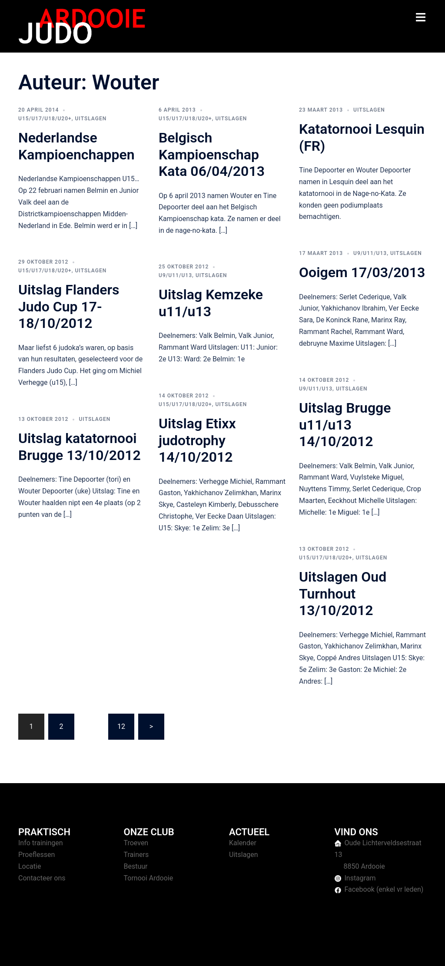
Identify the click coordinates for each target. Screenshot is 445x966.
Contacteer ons (42, 878)
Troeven (136, 843)
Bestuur (136, 866)
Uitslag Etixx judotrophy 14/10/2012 (197, 440)
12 (121, 726)
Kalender (242, 843)
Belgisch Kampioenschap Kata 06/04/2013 (212, 154)
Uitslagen (90, 119)
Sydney (187, 951)
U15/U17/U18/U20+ (45, 119)
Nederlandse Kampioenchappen (76, 145)
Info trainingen (40, 843)
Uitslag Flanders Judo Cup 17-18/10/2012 (68, 306)
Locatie (29, 866)
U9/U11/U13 (370, 253)
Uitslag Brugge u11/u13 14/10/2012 (345, 425)
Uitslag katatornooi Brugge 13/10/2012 (79, 446)
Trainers (136, 854)
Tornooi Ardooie (148, 878)
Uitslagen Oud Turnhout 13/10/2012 (342, 594)
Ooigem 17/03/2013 (362, 272)
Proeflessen (36, 854)
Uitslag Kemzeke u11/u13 (211, 302)
